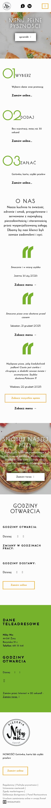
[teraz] (18, 536)
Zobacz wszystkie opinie (25, 398)
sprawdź (25, 37)
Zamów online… (22, 95)
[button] (22, 6)
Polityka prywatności (27, 785)
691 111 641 (18, 646)
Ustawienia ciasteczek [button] (14, 788)
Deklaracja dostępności (14, 795)
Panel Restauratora (37, 795)
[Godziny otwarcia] (23, 537)
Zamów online (19, 585)
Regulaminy (9, 785)
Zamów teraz (25, 477)
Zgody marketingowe (13, 792)
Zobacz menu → (25, 285)
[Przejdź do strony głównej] (25, 732)
